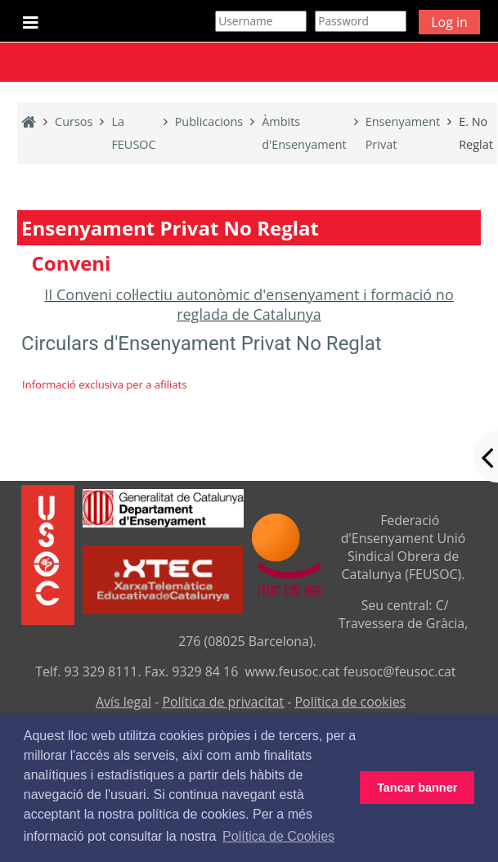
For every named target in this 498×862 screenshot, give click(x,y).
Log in (449, 22)
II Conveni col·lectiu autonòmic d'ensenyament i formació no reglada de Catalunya (248, 304)
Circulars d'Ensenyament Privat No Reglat (201, 343)
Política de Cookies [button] (278, 836)
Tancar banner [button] (417, 787)
